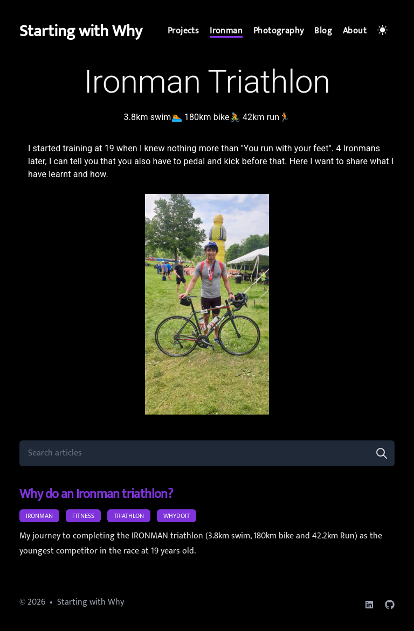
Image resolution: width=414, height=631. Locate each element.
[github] (390, 604)
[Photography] (278, 31)
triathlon (129, 515)
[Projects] (183, 31)
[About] (355, 31)
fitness (83, 515)
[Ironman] (226, 31)
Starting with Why (90, 602)
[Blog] (323, 31)
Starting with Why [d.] (80, 31)
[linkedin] (369, 604)
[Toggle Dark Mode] (383, 31)
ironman (39, 515)
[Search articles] (207, 453)
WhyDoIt (176, 515)
